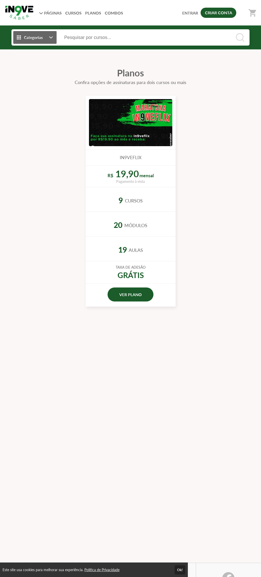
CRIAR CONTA (218, 12)
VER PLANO (130, 294)
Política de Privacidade (102, 570)
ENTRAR (190, 12)
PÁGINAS (50, 12)
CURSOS (73, 12)
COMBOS (114, 12)
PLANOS (93, 12)
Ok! (180, 570)
